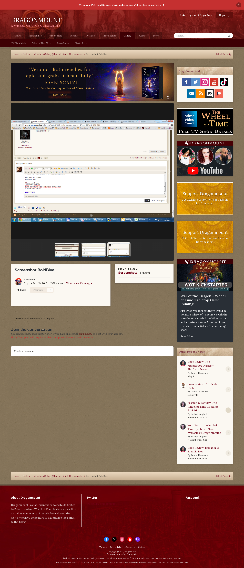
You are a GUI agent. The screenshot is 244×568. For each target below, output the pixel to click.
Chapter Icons (81, 43)
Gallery (127, 36)
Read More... (188, 336)
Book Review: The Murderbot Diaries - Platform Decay (201, 365)
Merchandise (35, 35)
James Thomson (199, 373)
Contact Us (130, 547)
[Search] (191, 35)
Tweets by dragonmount (102, 503)
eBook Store (55, 35)
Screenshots (127, 272)
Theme (103, 547)
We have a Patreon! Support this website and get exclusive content (119, 4)
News (18, 35)
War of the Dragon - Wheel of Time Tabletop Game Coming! (203, 300)
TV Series (90, 35)
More (156, 35)
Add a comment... (25, 351)
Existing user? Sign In (196, 15)
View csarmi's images (79, 283)
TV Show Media (19, 43)
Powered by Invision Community (122, 554)
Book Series (109, 35)
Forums (74, 35)
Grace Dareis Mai (200, 391)
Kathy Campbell (199, 414)
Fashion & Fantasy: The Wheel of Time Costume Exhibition (203, 406)
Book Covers (63, 43)
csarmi (31, 279)
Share (21, 289)
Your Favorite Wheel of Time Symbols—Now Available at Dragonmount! (204, 428)
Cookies (141, 547)
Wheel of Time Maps (41, 43)
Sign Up (224, 15)
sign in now (85, 333)
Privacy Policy (116, 547)
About (142, 35)
